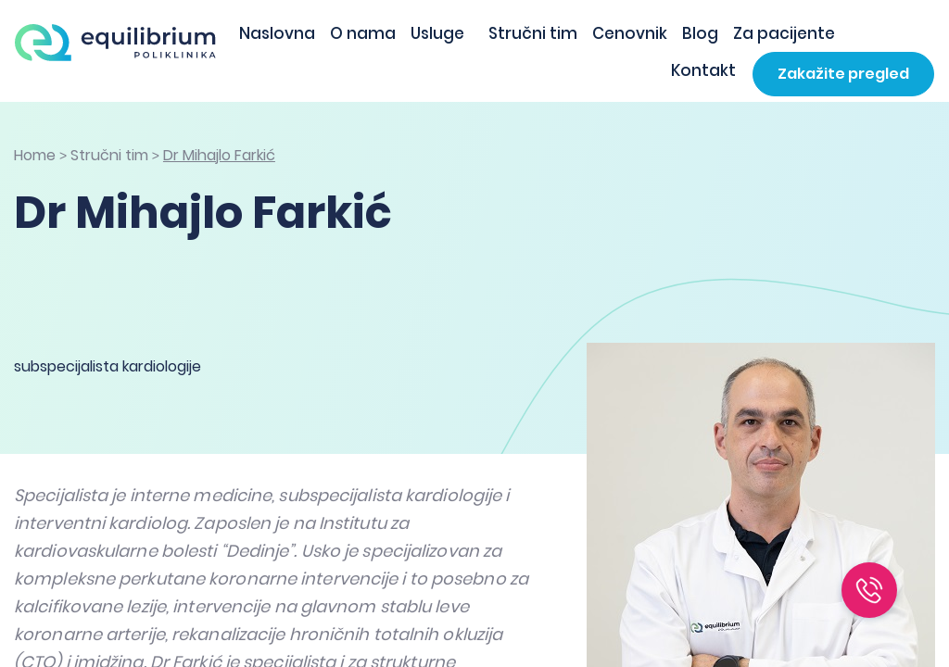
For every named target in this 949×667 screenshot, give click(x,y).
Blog (700, 33)
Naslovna (277, 33)
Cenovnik (629, 33)
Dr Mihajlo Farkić (219, 155)
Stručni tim (532, 33)
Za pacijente (784, 33)
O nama (363, 33)
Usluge (437, 33)
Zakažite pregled (843, 73)
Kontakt (703, 70)
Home (35, 155)
